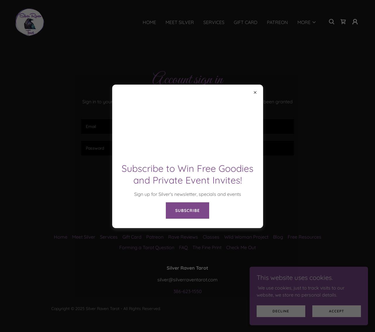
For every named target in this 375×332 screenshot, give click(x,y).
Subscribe (187, 210)
